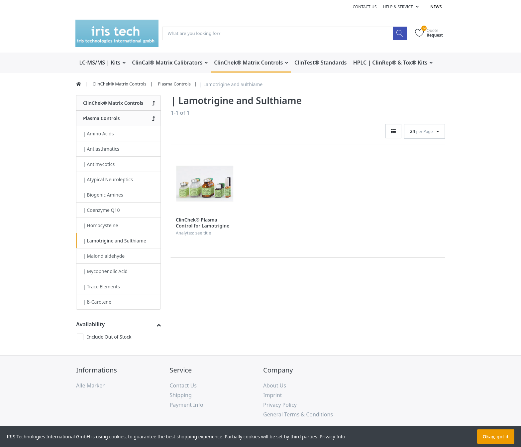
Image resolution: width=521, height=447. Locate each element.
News (436, 7)
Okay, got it (496, 436)
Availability (90, 324)
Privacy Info (332, 436)
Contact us (364, 7)
